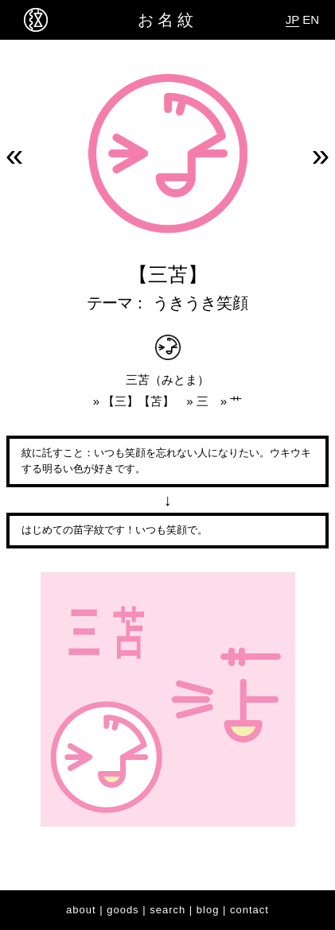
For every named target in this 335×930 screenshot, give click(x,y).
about (81, 910)
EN (310, 19)
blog (208, 910)
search (167, 910)
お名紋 (167, 20)
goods (122, 910)
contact (249, 910)
